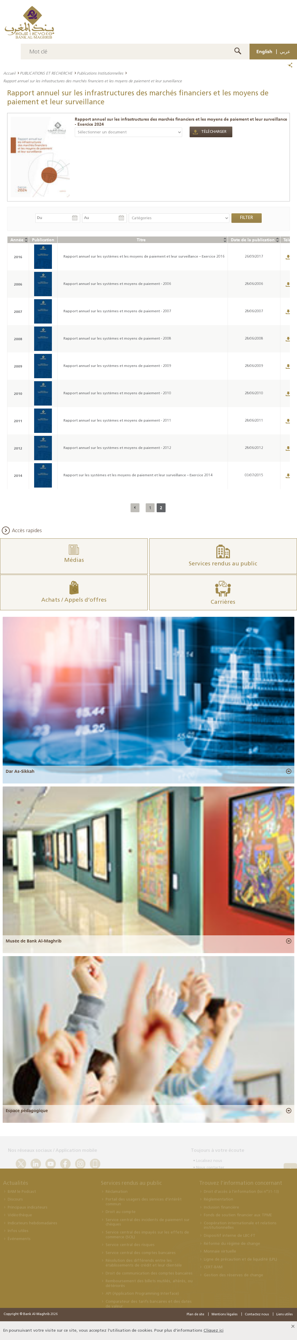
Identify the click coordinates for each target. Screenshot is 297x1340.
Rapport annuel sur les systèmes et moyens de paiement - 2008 (117, 338)
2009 (18, 366)
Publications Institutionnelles (100, 73)
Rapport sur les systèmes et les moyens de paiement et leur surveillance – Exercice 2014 (137, 475)
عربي (285, 51)
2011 (18, 421)
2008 (18, 339)
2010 (18, 393)
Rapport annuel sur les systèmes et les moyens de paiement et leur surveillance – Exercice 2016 (144, 256)
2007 (18, 311)
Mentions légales (224, 1314)
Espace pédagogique (27, 1110)
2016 (18, 257)
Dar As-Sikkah (20, 771)
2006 (18, 284)
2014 (18, 475)
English (264, 51)
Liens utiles (284, 1314)
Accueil (9, 73)
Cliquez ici (213, 1330)
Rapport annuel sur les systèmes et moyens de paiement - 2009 (117, 366)
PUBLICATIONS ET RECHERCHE (46, 73)
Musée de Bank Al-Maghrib (33, 941)
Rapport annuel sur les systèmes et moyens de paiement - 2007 (117, 311)
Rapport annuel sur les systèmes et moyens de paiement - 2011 (117, 421)
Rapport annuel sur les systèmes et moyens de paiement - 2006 (117, 284)
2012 (18, 448)
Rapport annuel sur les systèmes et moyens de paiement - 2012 (117, 448)
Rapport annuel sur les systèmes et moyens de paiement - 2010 (117, 393)
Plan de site (195, 1314)
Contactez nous (257, 1314)
